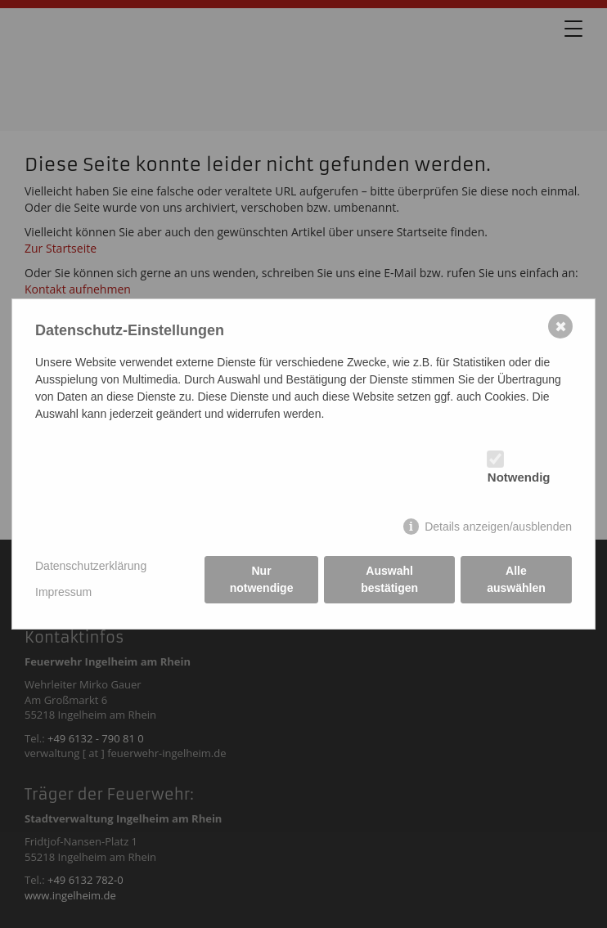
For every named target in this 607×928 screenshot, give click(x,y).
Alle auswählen (516, 579)
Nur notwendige (262, 579)
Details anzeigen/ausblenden (498, 526)
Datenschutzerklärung (90, 565)
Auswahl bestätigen (389, 579)
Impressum (63, 591)
